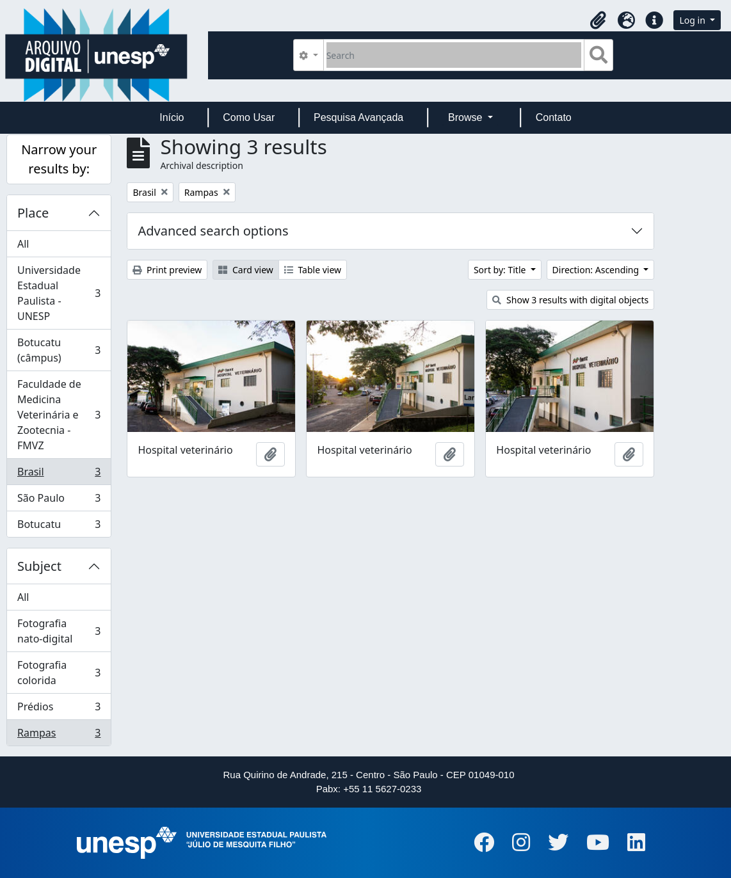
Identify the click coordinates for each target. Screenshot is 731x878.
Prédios (58, 709)
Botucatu (58, 526)
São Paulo (58, 500)
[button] (598, 20)
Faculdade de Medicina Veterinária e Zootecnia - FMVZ (58, 414)
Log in (693, 20)
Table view (312, 270)
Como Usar (249, 117)
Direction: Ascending (596, 270)
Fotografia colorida (58, 672)
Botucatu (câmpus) (58, 350)
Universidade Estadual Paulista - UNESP (58, 293)
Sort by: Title (501, 270)
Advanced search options (213, 230)
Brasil (58, 474)
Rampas (58, 735)
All (23, 244)
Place (33, 212)
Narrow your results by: (59, 159)
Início (171, 117)
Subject (39, 566)
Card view (245, 270)
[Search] (454, 55)
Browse (466, 117)
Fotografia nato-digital (58, 631)
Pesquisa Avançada (358, 117)
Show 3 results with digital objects (570, 300)
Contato (554, 117)
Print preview (167, 270)
